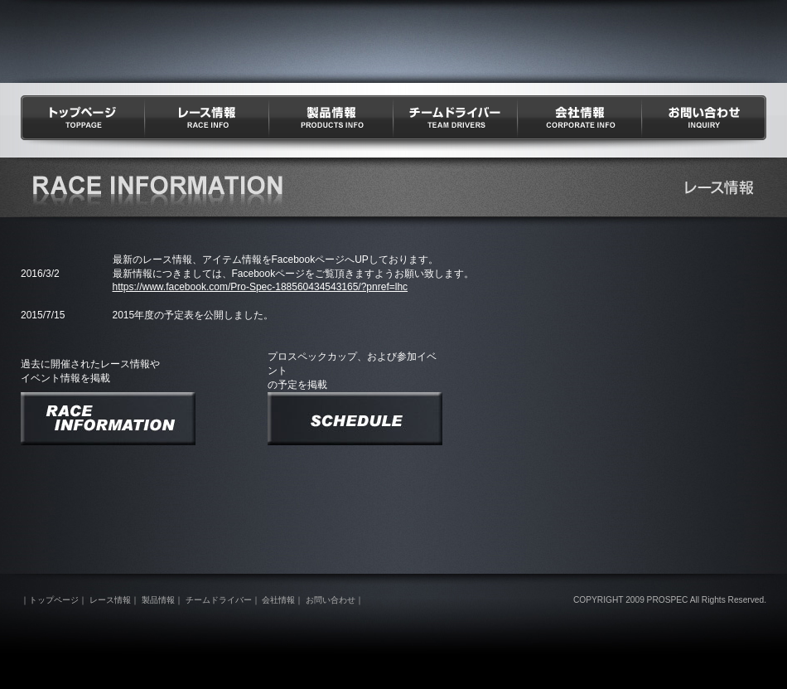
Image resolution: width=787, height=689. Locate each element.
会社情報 (580, 123)
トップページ (83, 123)
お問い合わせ (704, 123)
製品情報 (331, 123)
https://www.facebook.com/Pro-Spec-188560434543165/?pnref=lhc (260, 287)
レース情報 (207, 123)
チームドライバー (456, 123)
